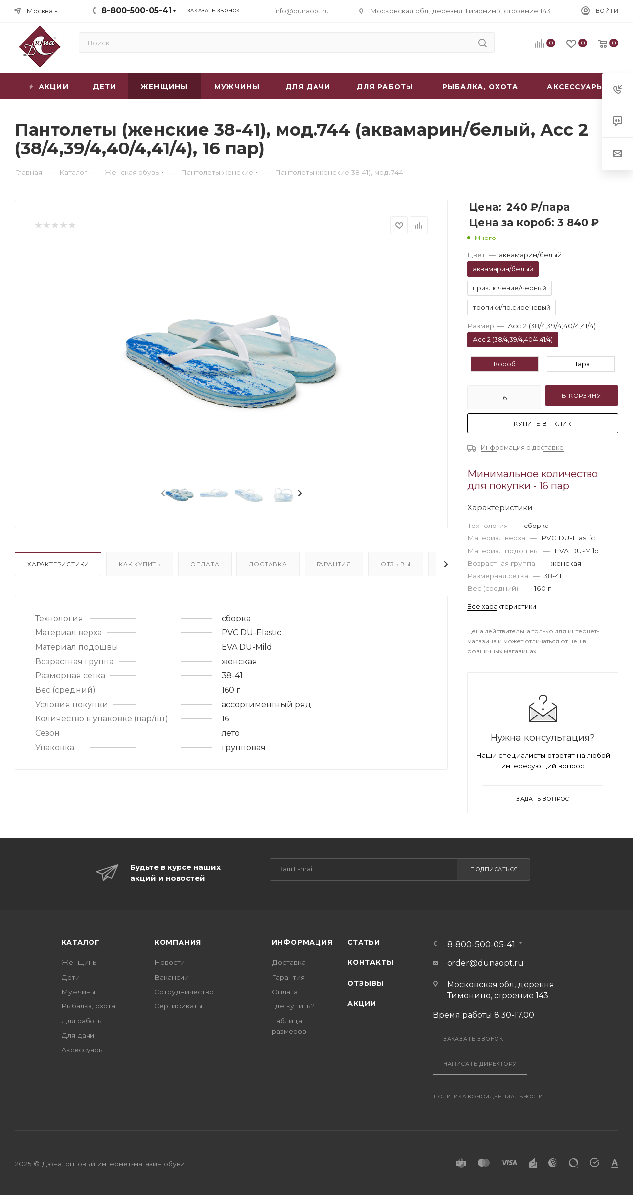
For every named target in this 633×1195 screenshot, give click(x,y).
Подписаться (494, 869)
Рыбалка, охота (88, 1006)
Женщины (79, 962)
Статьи (363, 942)
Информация (302, 942)
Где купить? (293, 1006)
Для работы (82, 1021)
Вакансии (171, 977)
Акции (361, 1003)
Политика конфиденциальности (488, 1096)
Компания (177, 942)
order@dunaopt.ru (485, 963)
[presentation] (162, 494)
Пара (581, 364)
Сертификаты (178, 1006)
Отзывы (396, 564)
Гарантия (334, 564)
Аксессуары (82, 1049)
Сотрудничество (184, 992)
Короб (505, 364)
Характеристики (58, 564)
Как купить (140, 564)
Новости (169, 962)
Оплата (205, 564)
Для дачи (77, 1035)
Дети (70, 977)
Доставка (268, 564)
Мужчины (78, 992)
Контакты (370, 962)
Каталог (80, 942)
